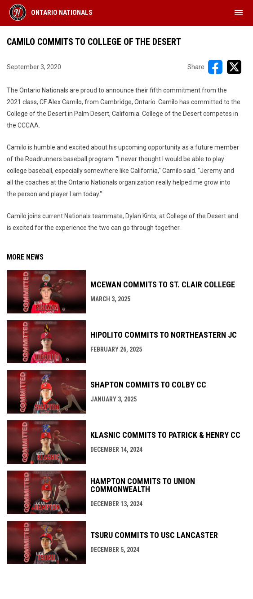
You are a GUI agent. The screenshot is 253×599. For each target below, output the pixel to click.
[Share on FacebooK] (215, 67)
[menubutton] (238, 12)
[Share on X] (234, 67)
